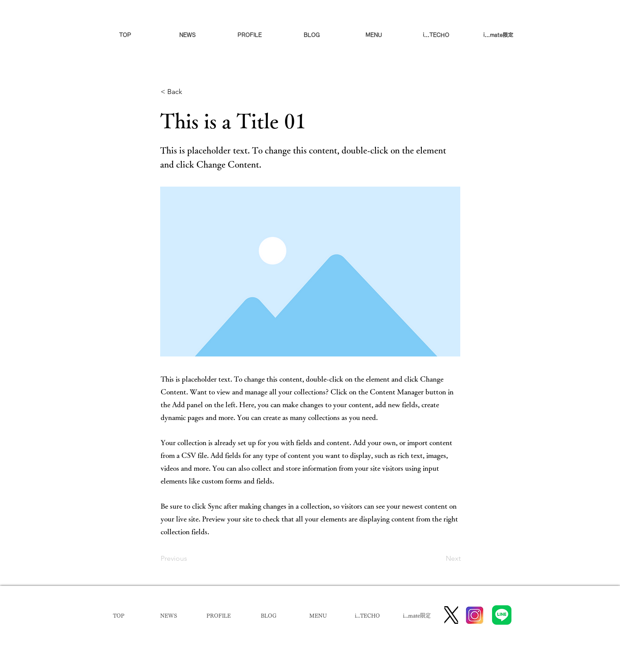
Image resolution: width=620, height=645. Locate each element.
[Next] (439, 558)
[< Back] (190, 92)
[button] (374, 35)
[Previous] (190, 558)
